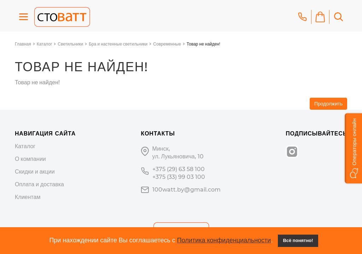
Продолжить (328, 104)
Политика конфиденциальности (224, 240)
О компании (30, 159)
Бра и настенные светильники (118, 44)
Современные (167, 44)
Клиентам (27, 197)
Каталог (44, 44)
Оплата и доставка (39, 184)
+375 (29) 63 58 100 (178, 169)
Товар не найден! (203, 44)
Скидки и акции (35, 171)
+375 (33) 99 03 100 (178, 177)
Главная (23, 44)
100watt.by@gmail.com (186, 189)
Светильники (70, 44)
